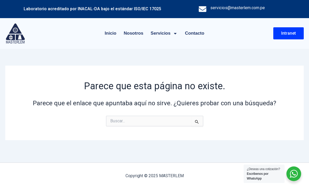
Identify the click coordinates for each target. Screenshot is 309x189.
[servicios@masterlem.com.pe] (202, 9)
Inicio (110, 33)
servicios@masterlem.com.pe (237, 7)
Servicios (164, 33)
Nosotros (133, 33)
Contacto (194, 33)
